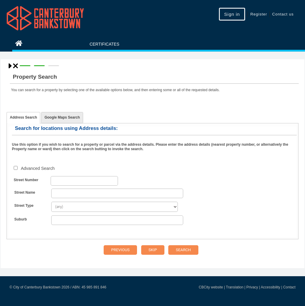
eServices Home (43, 44)
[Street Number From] (84, 181)
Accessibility (270, 287)
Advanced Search (38, 168)
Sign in (232, 14)
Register (258, 14)
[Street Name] (117, 193)
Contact (289, 287)
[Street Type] (114, 207)
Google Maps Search (62, 117)
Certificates (104, 44)
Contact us (283, 14)
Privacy (252, 287)
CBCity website (211, 287)
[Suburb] (117, 220)
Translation (234, 287)
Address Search (23, 117)
